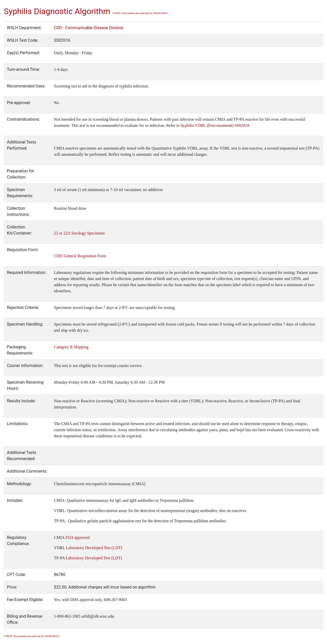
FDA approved (77, 537)
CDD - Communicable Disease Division (88, 27)
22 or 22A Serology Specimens (79, 233)
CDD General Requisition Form (80, 256)
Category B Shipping (71, 347)
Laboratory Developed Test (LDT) (93, 548)
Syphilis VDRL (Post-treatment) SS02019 (215, 125)
